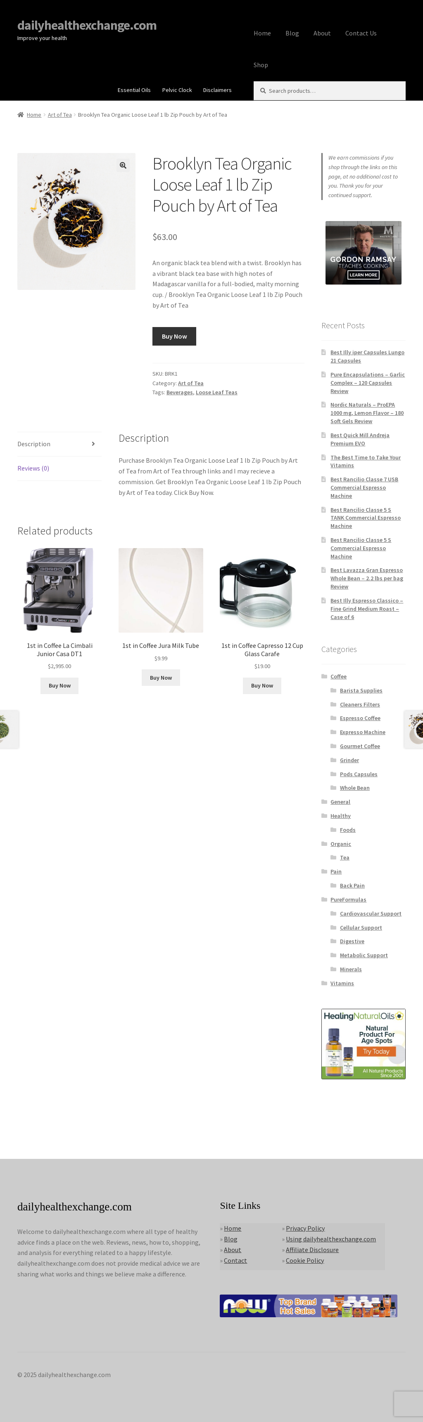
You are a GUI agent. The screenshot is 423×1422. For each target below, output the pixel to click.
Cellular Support (361, 927)
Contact (235, 1260)
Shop (261, 65)
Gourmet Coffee (360, 746)
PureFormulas (348, 899)
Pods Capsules (359, 774)
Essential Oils (134, 90)
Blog (292, 33)
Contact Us (361, 33)
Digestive (352, 941)
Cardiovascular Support (371, 913)
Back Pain (352, 885)
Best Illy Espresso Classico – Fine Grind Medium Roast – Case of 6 (366, 609)
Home (262, 33)
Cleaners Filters (360, 704)
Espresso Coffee (360, 718)
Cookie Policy (305, 1260)
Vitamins (342, 983)
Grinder (349, 760)
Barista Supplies (361, 690)
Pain (336, 871)
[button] (123, 165)
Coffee (338, 676)
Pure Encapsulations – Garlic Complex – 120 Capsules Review (367, 383)
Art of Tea (60, 114)
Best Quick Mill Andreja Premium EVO (360, 439)
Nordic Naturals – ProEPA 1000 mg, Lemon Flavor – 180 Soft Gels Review (367, 413)
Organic (340, 844)
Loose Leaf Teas (217, 392)
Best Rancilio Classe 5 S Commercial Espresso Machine (360, 548)
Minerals (351, 969)
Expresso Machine (362, 732)
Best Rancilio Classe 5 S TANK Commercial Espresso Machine (365, 518)
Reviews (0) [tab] (33, 468)
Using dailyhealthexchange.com (331, 1239)
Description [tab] (33, 444)
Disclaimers (217, 90)
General (340, 801)
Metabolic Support (364, 955)
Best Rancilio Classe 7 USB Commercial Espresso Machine (364, 487)
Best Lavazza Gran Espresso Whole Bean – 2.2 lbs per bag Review (366, 578)
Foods (348, 829)
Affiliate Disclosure (312, 1249)
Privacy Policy (305, 1228)
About (322, 33)
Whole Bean (355, 787)
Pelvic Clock (177, 90)
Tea (344, 857)
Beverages (179, 392)
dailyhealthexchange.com (87, 25)
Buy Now (174, 336)
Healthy (340, 815)
